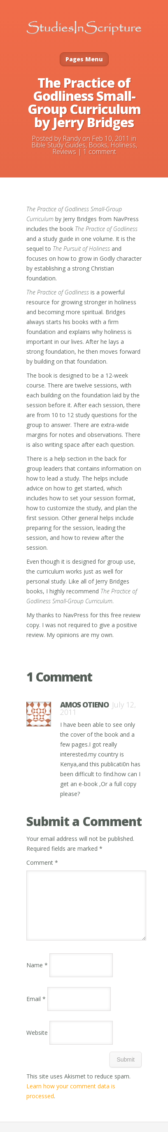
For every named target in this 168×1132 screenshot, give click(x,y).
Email (36, 1009)
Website (37, 1042)
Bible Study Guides (58, 144)
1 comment (99, 151)
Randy (72, 138)
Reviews (64, 151)
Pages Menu (84, 59)
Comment (42, 862)
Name (37, 975)
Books (98, 144)
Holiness (123, 144)
